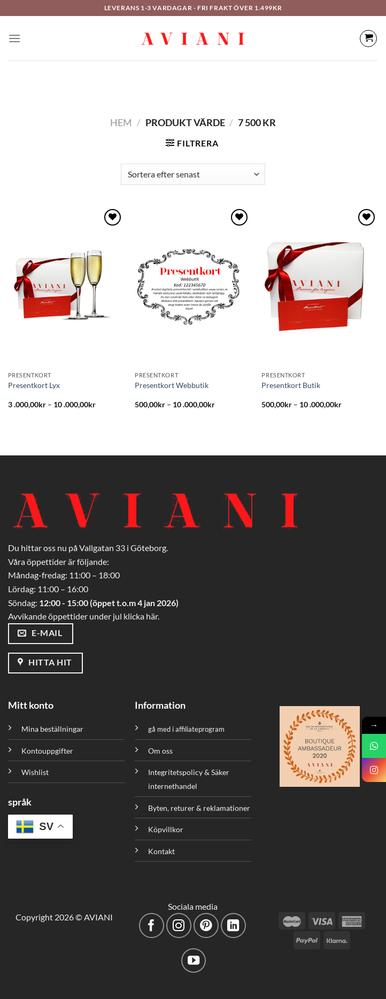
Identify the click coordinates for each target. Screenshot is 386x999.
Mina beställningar (53, 728)
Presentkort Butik (290, 385)
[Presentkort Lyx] (66, 286)
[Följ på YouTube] (193, 960)
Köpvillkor (165, 829)
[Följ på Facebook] (151, 925)
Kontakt (161, 851)
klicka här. (141, 616)
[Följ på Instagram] (178, 925)
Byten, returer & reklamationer (199, 807)
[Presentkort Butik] (319, 286)
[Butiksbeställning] (193, 174)
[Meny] (14, 38)
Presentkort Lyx (34, 385)
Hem (121, 122)
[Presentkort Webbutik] (193, 286)
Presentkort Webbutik (172, 385)
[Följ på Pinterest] (206, 925)
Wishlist (35, 772)
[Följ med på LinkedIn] (233, 925)
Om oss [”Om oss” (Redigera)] (160, 750)
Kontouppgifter (47, 750)
